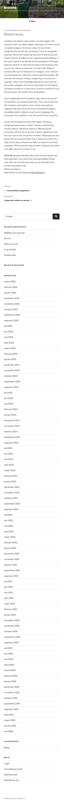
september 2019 (12, 703)
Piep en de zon (11, 244)
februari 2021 (10, 609)
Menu (32, 21)
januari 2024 (10, 415)
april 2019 (9, 714)
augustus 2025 (11, 320)
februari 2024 (10, 409)
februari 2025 (10, 354)
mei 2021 (8, 592)
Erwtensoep (10, 255)
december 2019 (11, 687)
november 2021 (11, 559)
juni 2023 (8, 453)
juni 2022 (8, 520)
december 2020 (12, 620)
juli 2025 (8, 326)
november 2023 (12, 426)
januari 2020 (10, 681)
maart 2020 (10, 670)
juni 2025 (8, 331)
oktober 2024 (11, 376)
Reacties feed (10, 774)
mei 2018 (8, 731)
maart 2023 (10, 470)
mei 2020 (8, 659)
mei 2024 (8, 404)
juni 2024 (8, 398)
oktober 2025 (11, 309)
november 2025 (12, 304)
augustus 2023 (11, 442)
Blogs (7, 747)
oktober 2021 (10, 565)
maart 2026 (10, 281)
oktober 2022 (10, 498)
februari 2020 (10, 676)
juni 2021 (8, 587)
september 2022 (12, 503)
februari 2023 (10, 476)
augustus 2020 (11, 642)
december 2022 (11, 487)
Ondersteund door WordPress (15, 798)
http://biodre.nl (37, 172)
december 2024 (12, 365)
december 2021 (11, 553)
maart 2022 (9, 537)
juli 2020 (8, 648)
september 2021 (12, 570)
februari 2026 (10, 287)
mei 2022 (8, 526)
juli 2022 (8, 515)
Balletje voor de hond (14, 233)
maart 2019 (9, 720)
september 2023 (12, 437)
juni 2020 (8, 653)
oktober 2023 (11, 431)
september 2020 (12, 637)
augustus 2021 (11, 576)
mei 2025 (8, 337)
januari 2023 (10, 481)
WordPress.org (11, 780)
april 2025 (9, 343)
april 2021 (9, 598)
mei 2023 (8, 459)
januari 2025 (10, 359)
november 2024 (12, 370)
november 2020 (12, 626)
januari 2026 (10, 293)
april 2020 (9, 665)
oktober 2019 (10, 698)
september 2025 (12, 315)
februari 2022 (10, 542)
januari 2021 (10, 615)
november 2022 (12, 492)
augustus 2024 (11, 387)
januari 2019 (10, 726)
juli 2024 (8, 392)
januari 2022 (10, 548)
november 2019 (11, 692)
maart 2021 (9, 603)
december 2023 (12, 420)
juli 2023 (8, 448)
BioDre (10, 7)
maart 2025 (10, 348)
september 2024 (12, 381)
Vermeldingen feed (13, 769)
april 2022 (9, 531)
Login (7, 763)
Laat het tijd (10, 249)
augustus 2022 (11, 509)
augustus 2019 (11, 709)
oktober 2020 (11, 631)
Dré (29, 30)
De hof (7, 238)
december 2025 (12, 298)
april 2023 (9, 465)
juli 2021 (8, 581)
